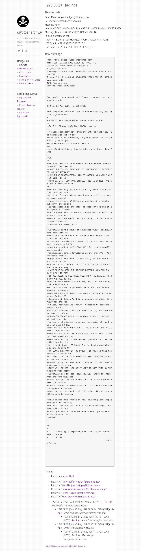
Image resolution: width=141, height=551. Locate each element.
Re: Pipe (108, 501)
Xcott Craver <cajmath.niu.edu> (78, 496)
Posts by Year (25, 76)
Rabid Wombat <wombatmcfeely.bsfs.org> (84, 489)
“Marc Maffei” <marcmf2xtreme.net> (81, 481)
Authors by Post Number (29, 80)
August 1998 (67, 476)
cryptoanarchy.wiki (31, 32)
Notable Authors (26, 83)
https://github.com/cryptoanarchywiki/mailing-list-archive (65, 546)
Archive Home (25, 72)
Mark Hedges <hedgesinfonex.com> (81, 485)
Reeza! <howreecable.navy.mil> (78, 492)
